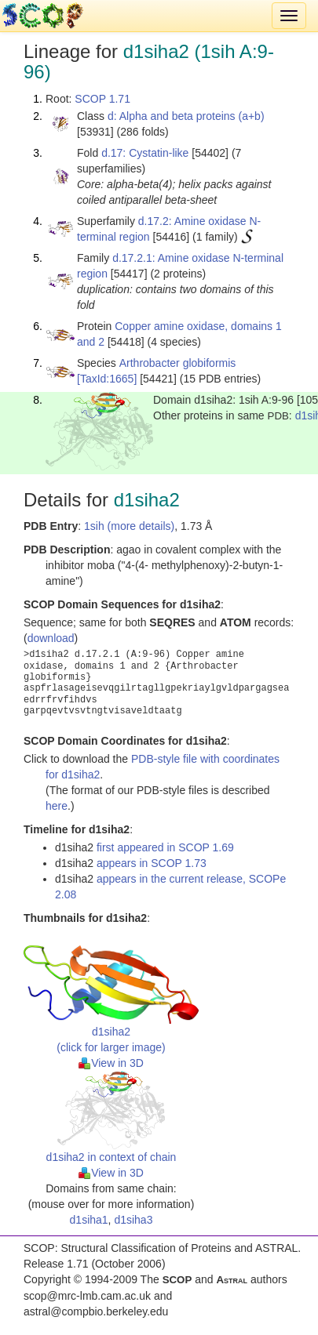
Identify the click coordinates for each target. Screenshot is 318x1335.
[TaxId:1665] (107, 378)
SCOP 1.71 (102, 99)
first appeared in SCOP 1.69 (165, 847)
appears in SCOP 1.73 (152, 863)
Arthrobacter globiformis (177, 363)
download (51, 638)
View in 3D (111, 1063)
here (57, 806)
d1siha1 (89, 1219)
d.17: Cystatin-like (144, 153)
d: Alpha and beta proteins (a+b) (186, 116)
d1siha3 (133, 1219)
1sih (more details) (129, 526)
